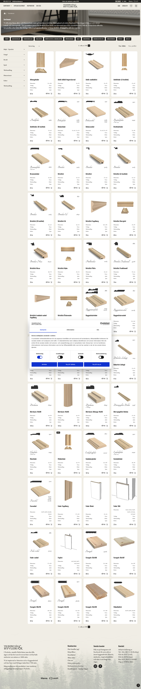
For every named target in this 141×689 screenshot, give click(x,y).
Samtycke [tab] (43, 330)
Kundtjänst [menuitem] (71, 655)
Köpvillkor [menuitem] (71, 652)
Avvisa (44, 364)
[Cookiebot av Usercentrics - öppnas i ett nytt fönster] (102, 323)
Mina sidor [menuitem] (71, 658)
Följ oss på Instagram (101, 649)
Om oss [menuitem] (70, 660)
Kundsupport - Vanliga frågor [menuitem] (78, 669)
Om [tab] (98, 330)
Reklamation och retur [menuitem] (75, 666)
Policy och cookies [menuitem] (74, 663)
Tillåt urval (70, 364)
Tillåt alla (96, 364)
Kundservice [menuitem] (72, 646)
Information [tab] (70, 330)
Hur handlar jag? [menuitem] (73, 649)
